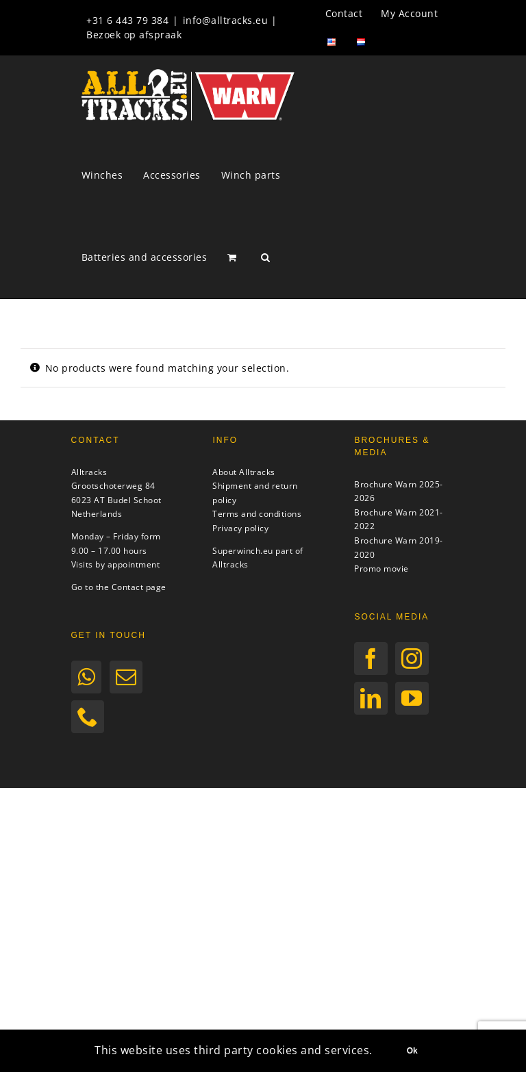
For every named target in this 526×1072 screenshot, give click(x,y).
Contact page (139, 587)
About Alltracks (243, 472)
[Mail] (126, 677)
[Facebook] (371, 658)
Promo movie (381, 568)
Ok (412, 1051)
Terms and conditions (256, 514)
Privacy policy (240, 528)
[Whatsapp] (86, 677)
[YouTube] (412, 698)
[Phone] (88, 716)
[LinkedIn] (371, 698)
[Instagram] (412, 658)
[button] (266, 257)
